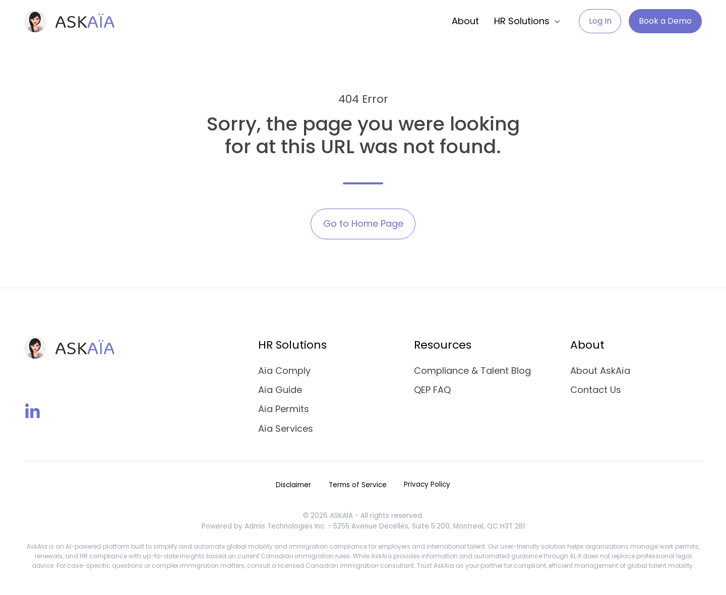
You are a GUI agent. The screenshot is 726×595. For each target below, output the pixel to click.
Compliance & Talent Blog (472, 370)
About (465, 21)
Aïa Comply (284, 370)
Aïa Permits (283, 409)
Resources (442, 345)
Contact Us (595, 389)
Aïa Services (285, 428)
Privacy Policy (427, 484)
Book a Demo (665, 21)
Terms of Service (358, 485)
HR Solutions (522, 21)
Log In (600, 21)
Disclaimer (293, 485)
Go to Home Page (363, 223)
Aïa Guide (280, 389)
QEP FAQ (432, 389)
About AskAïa (600, 370)
